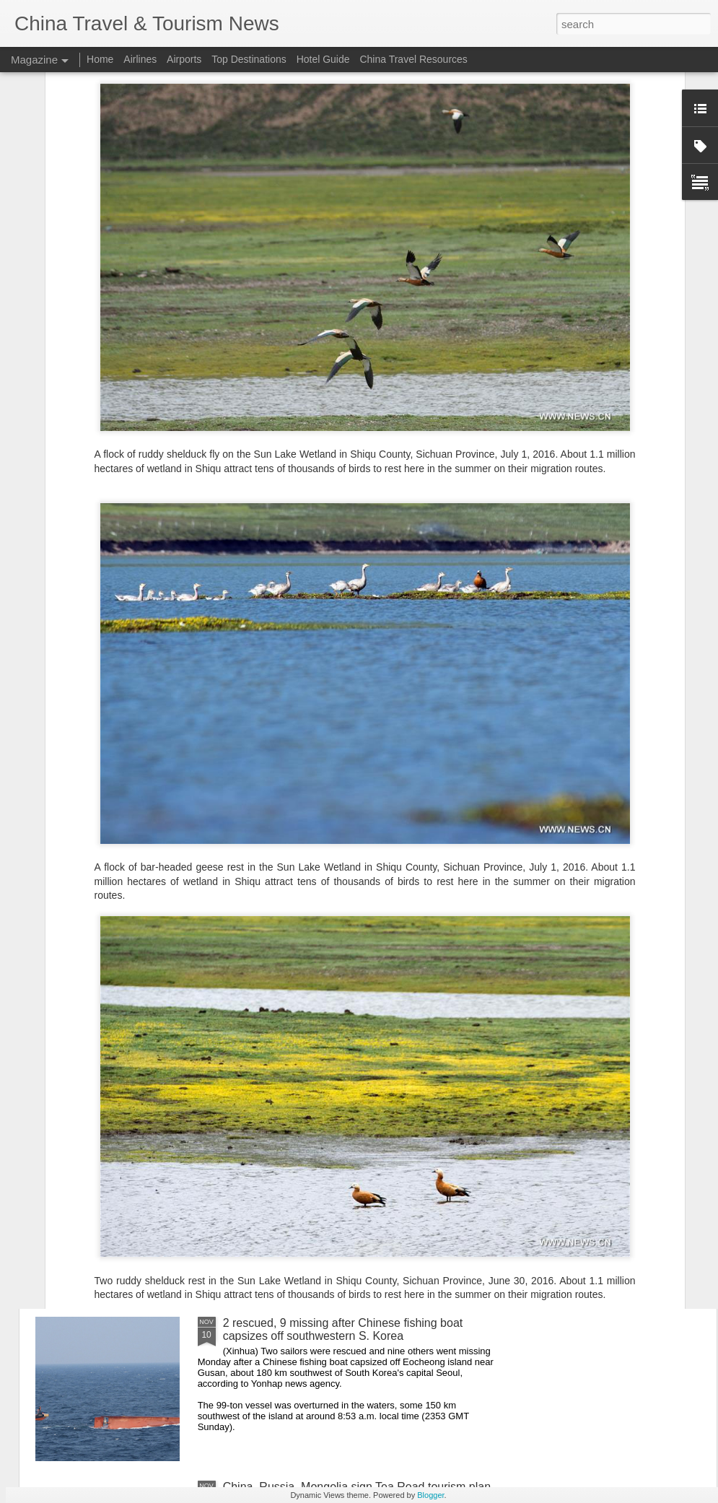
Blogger (430, 1495)
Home (100, 59)
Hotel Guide (323, 59)
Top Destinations (248, 59)
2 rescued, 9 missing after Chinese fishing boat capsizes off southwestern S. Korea (343, 1329)
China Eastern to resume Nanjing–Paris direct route (355, 995)
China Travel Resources (413, 59)
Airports (184, 59)
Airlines (140, 59)
